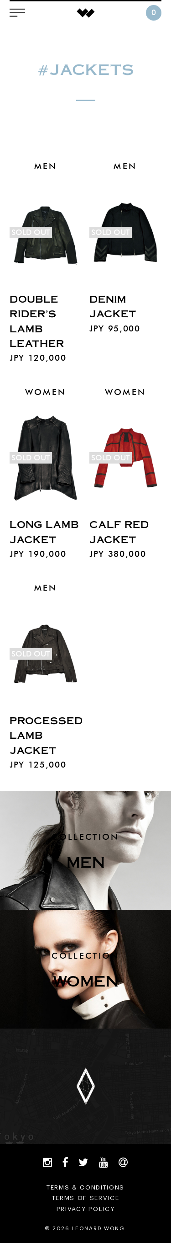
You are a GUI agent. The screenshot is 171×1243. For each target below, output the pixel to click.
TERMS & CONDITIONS (85, 1187)
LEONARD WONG (85, 13)
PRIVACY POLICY (86, 1209)
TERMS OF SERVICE (85, 1198)
